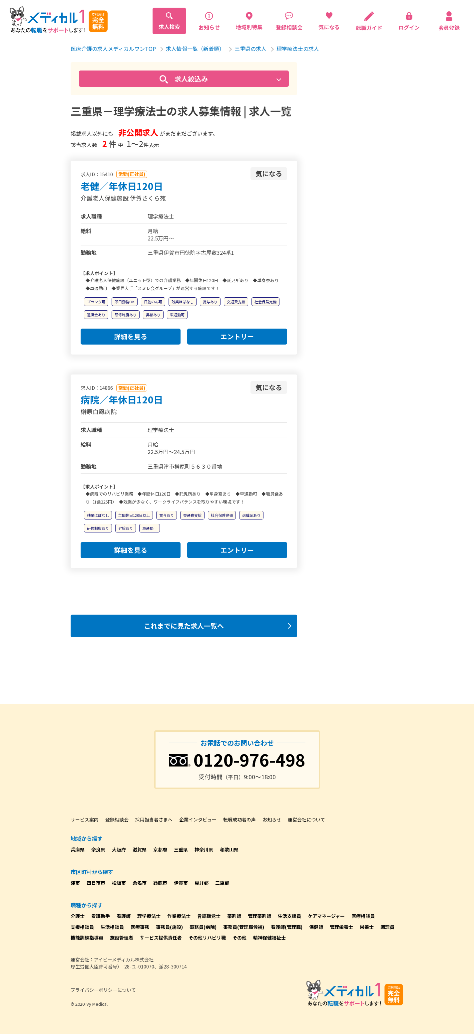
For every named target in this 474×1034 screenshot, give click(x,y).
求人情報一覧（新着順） (195, 49)
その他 (239, 937)
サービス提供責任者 (161, 937)
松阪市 (119, 882)
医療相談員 (363, 916)
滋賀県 (140, 849)
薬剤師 (234, 916)
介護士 (78, 916)
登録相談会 (117, 819)
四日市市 (96, 882)
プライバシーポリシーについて (103, 989)
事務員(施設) (169, 927)
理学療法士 (149, 916)
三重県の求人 (250, 49)
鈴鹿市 (160, 882)
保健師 (316, 927)
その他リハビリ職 (207, 937)
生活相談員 (112, 927)
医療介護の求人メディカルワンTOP (113, 49)
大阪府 (119, 849)
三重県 (181, 849)
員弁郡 (202, 882)
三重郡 (222, 882)
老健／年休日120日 (122, 186)
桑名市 (140, 882)
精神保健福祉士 (269, 937)
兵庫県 (78, 849)
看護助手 (100, 916)
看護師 (124, 916)
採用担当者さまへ (154, 819)
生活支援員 (289, 916)
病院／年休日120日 (122, 399)
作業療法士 (179, 916)
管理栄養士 (341, 927)
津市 (75, 882)
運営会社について (306, 819)
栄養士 (367, 927)
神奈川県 (204, 849)
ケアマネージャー (326, 916)
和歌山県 (229, 849)
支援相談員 (82, 927)
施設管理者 (121, 937)
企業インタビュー (198, 819)
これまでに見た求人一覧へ (184, 626)
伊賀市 (181, 882)
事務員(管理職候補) (243, 927)
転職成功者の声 (239, 819)
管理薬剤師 (259, 916)
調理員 (387, 927)
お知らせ (271, 819)
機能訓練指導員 (87, 937)
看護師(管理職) (286, 927)
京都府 (160, 849)
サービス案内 (85, 819)
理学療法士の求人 (297, 49)
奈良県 (98, 849)
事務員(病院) (203, 927)
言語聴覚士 (209, 916)
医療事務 (140, 927)
